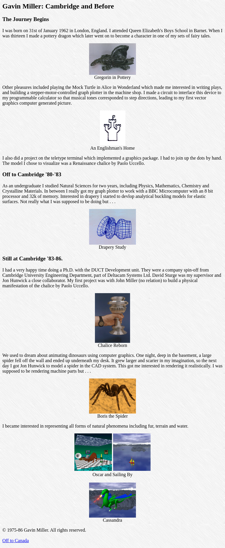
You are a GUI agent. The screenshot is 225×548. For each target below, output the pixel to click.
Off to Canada (15, 540)
